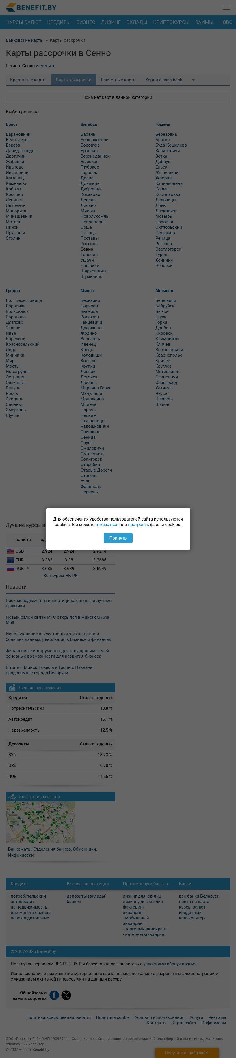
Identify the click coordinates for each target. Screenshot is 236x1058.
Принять (118, 538)
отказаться (107, 524)
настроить (138, 524)
